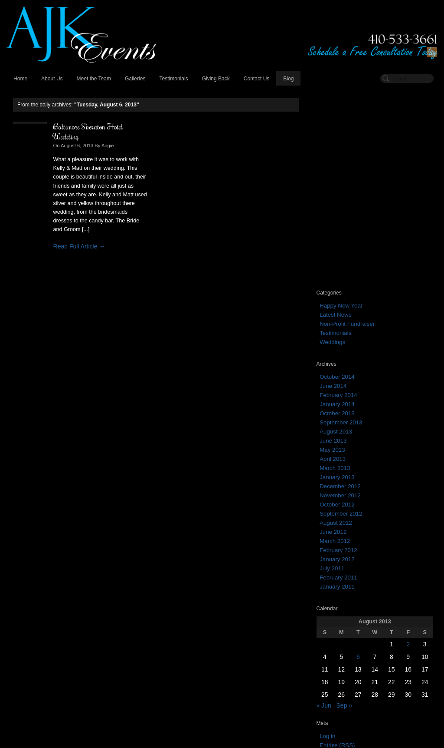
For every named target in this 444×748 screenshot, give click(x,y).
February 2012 (338, 358)
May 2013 (332, 258)
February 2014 (338, 203)
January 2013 (337, 285)
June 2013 (333, 248)
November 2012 (340, 303)
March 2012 (335, 349)
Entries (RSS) (337, 553)
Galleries (135, 79)
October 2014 (337, 185)
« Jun (324, 513)
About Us (52, 79)
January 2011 (337, 394)
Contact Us (257, 79)
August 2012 (336, 331)
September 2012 (341, 321)
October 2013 (337, 221)
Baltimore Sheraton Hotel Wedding (88, 131)
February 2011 (338, 385)
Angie (107, 145)
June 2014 (333, 194)
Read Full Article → (79, 246)
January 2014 (337, 212)
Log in (327, 544)
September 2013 (341, 230)
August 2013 (336, 239)
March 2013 (335, 276)
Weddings (332, 150)
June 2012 (333, 340)
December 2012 (340, 294)
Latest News (335, 122)
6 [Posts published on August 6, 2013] (358, 465)
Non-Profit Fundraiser (347, 132)
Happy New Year (341, 113)
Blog (288, 79)
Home (20, 79)
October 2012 (337, 312)
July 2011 (332, 376)
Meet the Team (94, 79)
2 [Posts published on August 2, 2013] (408, 452)
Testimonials (173, 79)
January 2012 (337, 367)
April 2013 (333, 267)
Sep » (344, 513)
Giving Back (216, 79)
